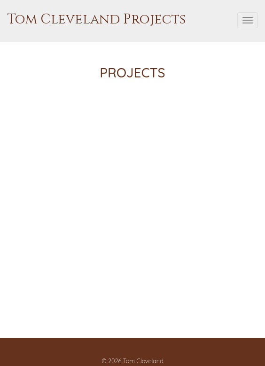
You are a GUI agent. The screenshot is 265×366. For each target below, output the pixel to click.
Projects (132, 72)
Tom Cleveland (143, 361)
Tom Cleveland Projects (96, 19)
